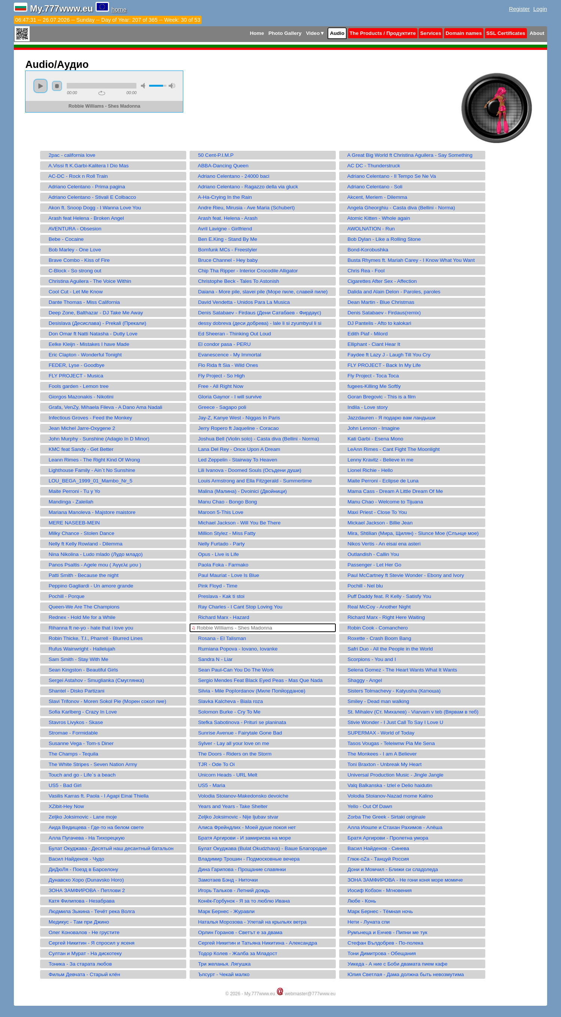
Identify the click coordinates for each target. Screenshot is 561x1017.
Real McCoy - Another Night (376, 607)
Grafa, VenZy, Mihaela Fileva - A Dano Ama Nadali (102, 407)
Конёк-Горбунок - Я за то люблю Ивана (240, 901)
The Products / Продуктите (383, 33)
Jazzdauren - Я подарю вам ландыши (388, 418)
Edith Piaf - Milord (364, 333)
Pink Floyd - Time (214, 586)
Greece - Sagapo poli (218, 407)
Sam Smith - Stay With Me (75, 659)
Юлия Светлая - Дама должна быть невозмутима (402, 974)
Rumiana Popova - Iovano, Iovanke (234, 649)
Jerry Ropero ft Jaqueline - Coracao (235, 428)
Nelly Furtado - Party (218, 544)
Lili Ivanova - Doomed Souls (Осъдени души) (246, 470)
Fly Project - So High (218, 376)
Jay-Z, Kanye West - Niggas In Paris (235, 418)
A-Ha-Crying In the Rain (221, 197)
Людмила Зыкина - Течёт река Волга (88, 911)
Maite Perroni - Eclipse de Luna (380, 481)
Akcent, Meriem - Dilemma (374, 197)
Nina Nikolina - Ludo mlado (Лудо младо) (92, 554)
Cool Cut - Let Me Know (72, 291)
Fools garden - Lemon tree (75, 386)
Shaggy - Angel (361, 680)
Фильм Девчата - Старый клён (81, 974)
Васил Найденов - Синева (375, 848)
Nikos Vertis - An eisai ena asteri (380, 544)
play (40, 85)
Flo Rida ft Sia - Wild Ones (224, 365)
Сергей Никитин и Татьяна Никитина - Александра (254, 943)
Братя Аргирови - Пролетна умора (384, 838)
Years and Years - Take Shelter (229, 806)
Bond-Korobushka (364, 249)
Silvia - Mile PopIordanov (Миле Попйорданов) (248, 691)
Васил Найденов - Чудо (73, 859)
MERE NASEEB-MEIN (71, 523)
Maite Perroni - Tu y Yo (71, 491)
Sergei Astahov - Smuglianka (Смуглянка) (93, 680)
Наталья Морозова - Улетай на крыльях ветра (249, 922)
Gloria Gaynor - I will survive (226, 397)
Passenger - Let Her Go (371, 565)
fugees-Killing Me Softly (371, 386)
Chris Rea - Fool (362, 270)
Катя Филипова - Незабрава (78, 901)
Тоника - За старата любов (77, 964)
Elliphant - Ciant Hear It (370, 344)
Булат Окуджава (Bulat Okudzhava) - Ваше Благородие (259, 848)
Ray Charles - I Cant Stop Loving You (236, 607)
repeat (101, 93)
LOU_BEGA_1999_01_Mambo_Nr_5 (87, 481)
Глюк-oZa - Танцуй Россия (375, 859)
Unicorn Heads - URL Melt (224, 775)
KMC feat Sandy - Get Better (77, 449)
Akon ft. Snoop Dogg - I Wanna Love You (91, 207)
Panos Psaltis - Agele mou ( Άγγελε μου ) (91, 565)
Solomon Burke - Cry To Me (225, 712)
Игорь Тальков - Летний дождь (230, 890)
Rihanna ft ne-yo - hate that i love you (87, 628)
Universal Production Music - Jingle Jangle (392, 775)
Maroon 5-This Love (217, 512)
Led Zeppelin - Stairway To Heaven (234, 460)
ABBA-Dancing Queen (219, 165)
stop (57, 86)
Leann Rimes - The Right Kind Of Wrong (91, 460)
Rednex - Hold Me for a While (78, 617)
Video (315, 33)
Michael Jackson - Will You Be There (236, 523)
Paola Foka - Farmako (219, 565)
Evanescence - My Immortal (226, 355)
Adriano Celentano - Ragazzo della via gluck (244, 186)
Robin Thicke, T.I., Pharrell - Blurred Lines (92, 638)
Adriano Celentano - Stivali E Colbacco (89, 197)
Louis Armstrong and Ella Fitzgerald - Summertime (251, 481)
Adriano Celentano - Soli (371, 186)
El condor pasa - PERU (221, 344)
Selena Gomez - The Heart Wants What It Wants (399, 670)
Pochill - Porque (63, 596)
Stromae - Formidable (70, 733)
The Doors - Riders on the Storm (231, 754)
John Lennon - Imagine (370, 428)
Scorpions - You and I (368, 659)
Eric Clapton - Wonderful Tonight (81, 355)
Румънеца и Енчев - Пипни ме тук (384, 932)
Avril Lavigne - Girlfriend (221, 228)
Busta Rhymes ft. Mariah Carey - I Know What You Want (408, 260)
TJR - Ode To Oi (213, 764)
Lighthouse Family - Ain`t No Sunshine (88, 470)
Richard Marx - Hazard (220, 617)
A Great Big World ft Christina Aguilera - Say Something (407, 155)
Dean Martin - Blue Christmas (377, 302)
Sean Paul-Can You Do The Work (232, 670)
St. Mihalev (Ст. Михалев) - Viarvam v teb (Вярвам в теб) (410, 712)
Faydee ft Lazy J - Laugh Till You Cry (386, 355)
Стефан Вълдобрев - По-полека (382, 943)
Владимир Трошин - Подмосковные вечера (245, 859)
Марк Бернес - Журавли (222, 911)
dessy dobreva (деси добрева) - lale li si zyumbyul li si (256, 323)
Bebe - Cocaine (63, 239)
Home (257, 33)
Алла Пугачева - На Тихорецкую (83, 838)
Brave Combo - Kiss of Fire (75, 260)
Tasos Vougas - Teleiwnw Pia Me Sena (388, 743)
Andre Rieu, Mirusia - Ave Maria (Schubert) (243, 207)
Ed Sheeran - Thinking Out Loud (231, 333)
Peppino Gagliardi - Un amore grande (87, 586)
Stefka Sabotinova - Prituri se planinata (238, 722)
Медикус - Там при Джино (75, 922)
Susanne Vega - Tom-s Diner (78, 743)
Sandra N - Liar (211, 659)
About (537, 33)
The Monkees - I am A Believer (379, 754)
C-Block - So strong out (71, 270)
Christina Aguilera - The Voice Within (86, 281)
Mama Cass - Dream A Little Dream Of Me (392, 491)
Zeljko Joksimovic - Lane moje (79, 817)
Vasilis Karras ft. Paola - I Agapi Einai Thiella (95, 796)
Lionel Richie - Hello (367, 470)
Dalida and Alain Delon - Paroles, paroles (390, 291)
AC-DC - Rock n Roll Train (75, 176)
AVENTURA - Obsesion (71, 228)
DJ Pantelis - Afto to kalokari (376, 323)
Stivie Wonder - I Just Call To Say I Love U (392, 722)
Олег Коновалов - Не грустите (80, 932)
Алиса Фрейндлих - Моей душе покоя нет (243, 827)
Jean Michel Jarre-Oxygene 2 (78, 428)
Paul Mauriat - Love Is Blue (225, 575)
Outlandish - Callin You (370, 554)
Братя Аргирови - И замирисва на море (241, 838)
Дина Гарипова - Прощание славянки (238, 869)
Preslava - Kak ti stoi (217, 596)
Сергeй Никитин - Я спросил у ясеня (88, 943)
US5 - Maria (208, 785)
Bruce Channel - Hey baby (224, 260)
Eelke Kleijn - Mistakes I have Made (85, 344)
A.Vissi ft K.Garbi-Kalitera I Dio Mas (85, 165)
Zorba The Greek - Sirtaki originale (383, 817)
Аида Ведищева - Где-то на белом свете (93, 827)
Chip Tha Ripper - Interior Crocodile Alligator (244, 270)
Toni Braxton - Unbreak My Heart (381, 764)
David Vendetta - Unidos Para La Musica (240, 302)
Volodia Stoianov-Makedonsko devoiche (239, 796)
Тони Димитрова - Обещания (378, 953)
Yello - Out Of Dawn (366, 806)
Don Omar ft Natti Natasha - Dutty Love (89, 333)
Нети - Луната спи (365, 922)
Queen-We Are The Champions (80, 607)
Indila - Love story (364, 407)
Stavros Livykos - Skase (72, 722)
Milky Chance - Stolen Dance (78, 533)
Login (540, 9)
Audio (337, 33)
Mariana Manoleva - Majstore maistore (88, 512)
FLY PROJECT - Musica (72, 376)
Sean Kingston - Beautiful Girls (80, 670)
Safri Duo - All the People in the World (387, 649)
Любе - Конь (358, 901)
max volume (172, 86)
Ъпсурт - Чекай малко (220, 974)
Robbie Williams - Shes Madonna (231, 628)
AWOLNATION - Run (368, 228)
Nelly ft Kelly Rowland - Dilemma (82, 544)
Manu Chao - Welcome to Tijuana (382, 502)
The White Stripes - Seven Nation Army (89, 764)
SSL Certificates (505, 33)
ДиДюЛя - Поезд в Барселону (80, 869)
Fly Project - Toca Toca (370, 376)
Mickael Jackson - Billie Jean (377, 523)
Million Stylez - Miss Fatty (223, 533)
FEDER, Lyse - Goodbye (73, 365)
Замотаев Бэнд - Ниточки (224, 880)
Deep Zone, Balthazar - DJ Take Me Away (92, 312)
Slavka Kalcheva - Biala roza (227, 701)
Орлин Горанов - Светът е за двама (236, 932)
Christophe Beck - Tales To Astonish (235, 281)
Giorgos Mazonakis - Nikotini (77, 397)
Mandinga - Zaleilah (67, 502)
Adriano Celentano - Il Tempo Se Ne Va (388, 176)
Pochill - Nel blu (362, 586)
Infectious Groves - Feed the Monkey (87, 418)
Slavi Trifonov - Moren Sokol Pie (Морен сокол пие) (104, 701)
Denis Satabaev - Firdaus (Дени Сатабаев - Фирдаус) (256, 312)
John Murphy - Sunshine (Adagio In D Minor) (95, 439)
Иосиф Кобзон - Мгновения (376, 890)
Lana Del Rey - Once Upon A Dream (235, 449)
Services (430, 33)
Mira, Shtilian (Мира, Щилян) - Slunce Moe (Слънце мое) (410, 533)
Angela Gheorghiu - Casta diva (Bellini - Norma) (398, 207)
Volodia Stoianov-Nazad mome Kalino (387, 796)
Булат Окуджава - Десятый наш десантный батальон (108, 848)
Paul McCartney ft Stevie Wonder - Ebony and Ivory (402, 575)
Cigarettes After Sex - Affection (379, 281)
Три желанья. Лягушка (221, 964)
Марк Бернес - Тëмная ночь (377, 911)
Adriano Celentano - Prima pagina (83, 186)
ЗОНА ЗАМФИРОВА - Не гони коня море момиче (402, 880)
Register (519, 9)
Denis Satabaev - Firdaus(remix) (381, 312)
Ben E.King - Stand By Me (224, 239)
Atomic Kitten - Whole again (375, 218)
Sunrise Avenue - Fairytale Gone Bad (236, 733)
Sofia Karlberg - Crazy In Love (79, 712)
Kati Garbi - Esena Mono (372, 439)
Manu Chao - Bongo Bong (224, 502)
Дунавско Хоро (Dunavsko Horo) (83, 880)
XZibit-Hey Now (63, 806)
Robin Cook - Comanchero (374, 628)
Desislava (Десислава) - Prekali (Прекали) (94, 323)
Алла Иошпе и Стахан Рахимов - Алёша (392, 827)
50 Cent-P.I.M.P (212, 155)
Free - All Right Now (217, 386)
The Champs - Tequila (70, 754)
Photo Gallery (284, 33)
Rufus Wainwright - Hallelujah (78, 649)
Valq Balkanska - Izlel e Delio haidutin (386, 785)
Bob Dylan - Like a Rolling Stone (381, 239)
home (119, 9)
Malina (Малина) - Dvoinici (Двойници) (239, 491)
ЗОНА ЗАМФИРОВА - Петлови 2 (83, 890)
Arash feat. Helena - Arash (224, 218)
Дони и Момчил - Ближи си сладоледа (389, 869)
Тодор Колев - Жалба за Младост (234, 953)
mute (144, 86)
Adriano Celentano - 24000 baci (230, 176)
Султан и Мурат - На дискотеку (81, 953)
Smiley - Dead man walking (375, 701)
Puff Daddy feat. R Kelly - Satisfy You (386, 596)
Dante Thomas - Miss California (81, 302)
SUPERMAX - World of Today (377, 733)
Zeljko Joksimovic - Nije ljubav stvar (234, 817)
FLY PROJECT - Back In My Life (381, 365)
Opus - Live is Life (215, 554)
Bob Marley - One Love (71, 249)
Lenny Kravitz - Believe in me (377, 460)
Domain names (464, 33)
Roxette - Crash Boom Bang (376, 638)
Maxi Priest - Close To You (374, 512)
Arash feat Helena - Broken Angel (83, 218)
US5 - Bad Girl (61, 785)
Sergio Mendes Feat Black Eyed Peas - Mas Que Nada (257, 680)
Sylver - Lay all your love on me (230, 743)
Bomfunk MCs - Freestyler (224, 249)
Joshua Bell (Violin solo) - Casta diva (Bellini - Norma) (255, 439)
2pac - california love (68, 155)
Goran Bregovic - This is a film (378, 397)
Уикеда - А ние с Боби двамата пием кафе (394, 964)
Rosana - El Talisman (218, 638)
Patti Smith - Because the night (80, 575)
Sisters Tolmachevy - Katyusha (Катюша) (391, 691)
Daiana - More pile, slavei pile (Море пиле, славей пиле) (259, 291)
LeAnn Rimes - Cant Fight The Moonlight (390, 449)
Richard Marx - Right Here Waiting (383, 617)
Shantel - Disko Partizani (73, 691)
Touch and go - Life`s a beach (78, 775)
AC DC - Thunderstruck (370, 165)
